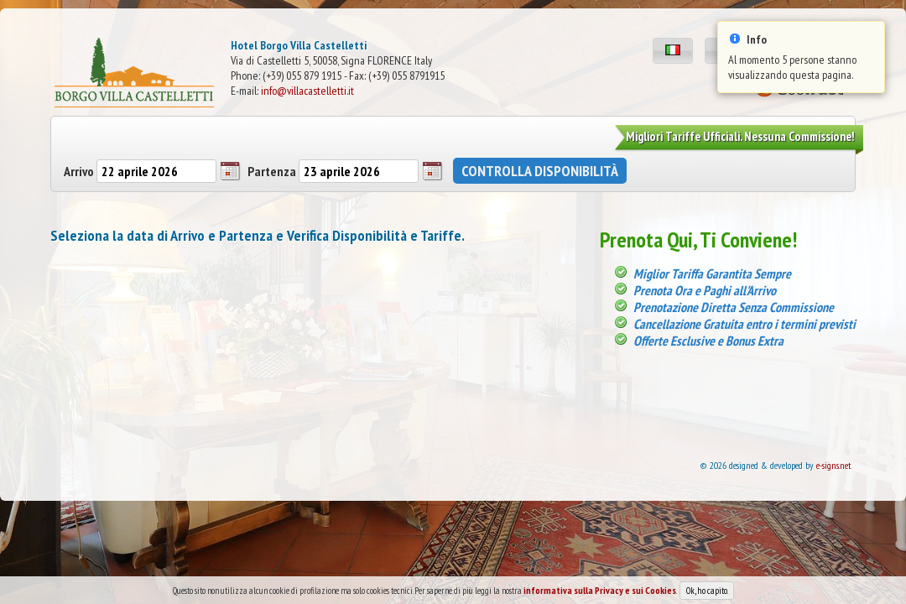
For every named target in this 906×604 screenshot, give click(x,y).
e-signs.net (833, 465)
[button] (673, 51)
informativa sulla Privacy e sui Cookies (599, 597)
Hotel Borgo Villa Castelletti (299, 45)
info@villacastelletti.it (307, 90)
